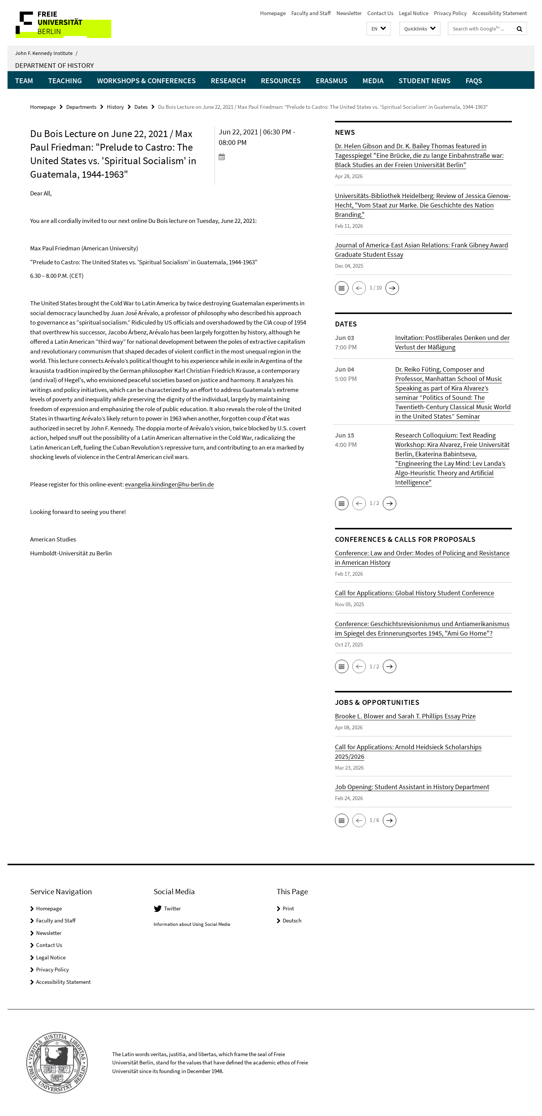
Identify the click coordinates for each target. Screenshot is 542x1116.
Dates (141, 106)
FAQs (474, 80)
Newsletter (349, 13)
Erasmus (331, 80)
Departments (81, 106)
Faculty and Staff (311, 13)
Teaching (65, 80)
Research (228, 80)
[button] (379, 29)
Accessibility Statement (499, 13)
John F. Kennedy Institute (46, 53)
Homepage (273, 13)
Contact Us (380, 13)
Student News (425, 80)
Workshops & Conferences (146, 80)
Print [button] (288, 908)
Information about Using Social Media (192, 924)
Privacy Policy (450, 13)
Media (373, 80)
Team (24, 80)
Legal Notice (413, 13)
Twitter (172, 908)
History (115, 106)
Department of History (54, 65)
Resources (281, 80)
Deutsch (292, 920)
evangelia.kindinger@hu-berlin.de (169, 484)
